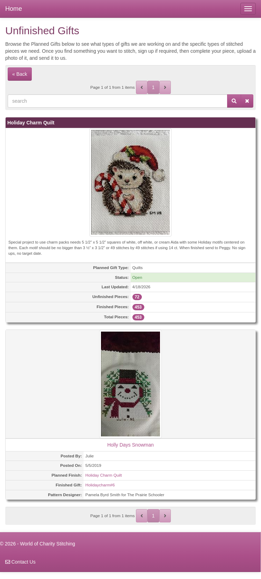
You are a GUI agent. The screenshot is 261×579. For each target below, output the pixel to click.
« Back (19, 74)
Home (13, 8)
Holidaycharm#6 (100, 485)
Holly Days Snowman (130, 445)
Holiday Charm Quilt (103, 475)
